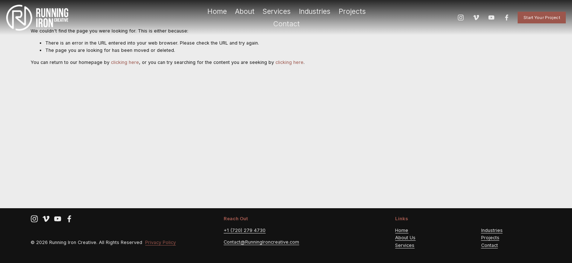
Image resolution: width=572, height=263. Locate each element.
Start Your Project (536, 21)
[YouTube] (486, 21)
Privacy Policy (160, 243)
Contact (286, 27)
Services (277, 15)
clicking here (125, 62)
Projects (352, 15)
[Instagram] (455, 21)
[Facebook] (501, 21)
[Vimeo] (471, 21)
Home (217, 15)
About (245, 15)
